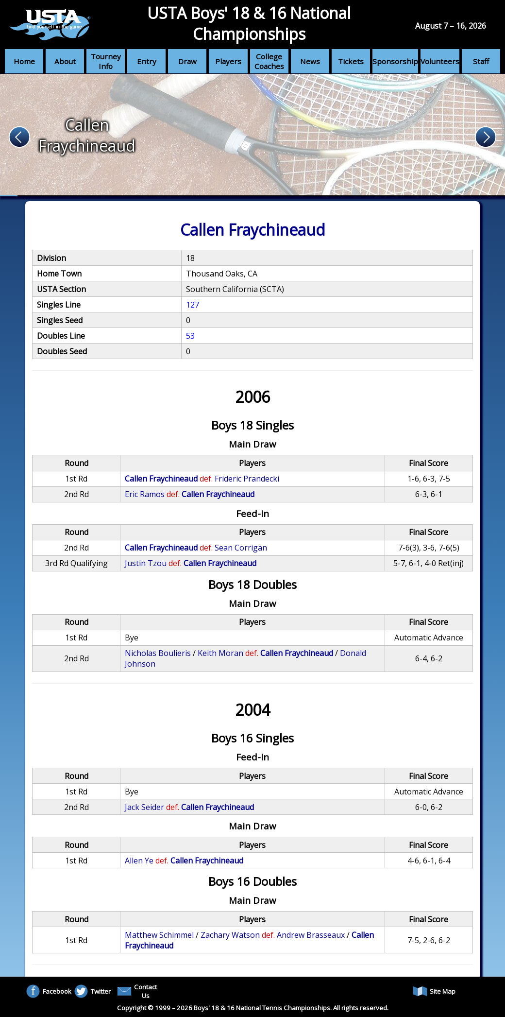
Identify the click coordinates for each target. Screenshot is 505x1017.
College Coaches (269, 61)
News (310, 61)
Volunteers (440, 61)
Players (228, 61)
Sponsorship (395, 61)
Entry (146, 61)
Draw (187, 61)
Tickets (351, 61)
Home (24, 61)
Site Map (434, 991)
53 (190, 335)
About (65, 61)
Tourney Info (106, 61)
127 (192, 304)
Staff (481, 61)
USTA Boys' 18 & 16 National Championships (249, 23)
